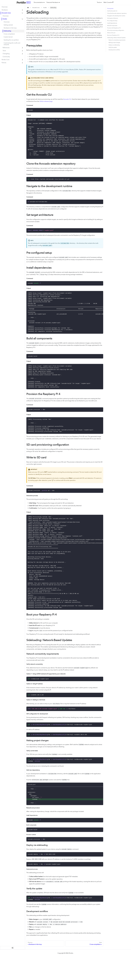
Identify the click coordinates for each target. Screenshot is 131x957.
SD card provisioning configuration (115, 30)
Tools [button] (98, 2)
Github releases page (46, 101)
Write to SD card (111, 32)
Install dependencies (112, 23)
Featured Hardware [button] (52, 2)
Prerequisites (110, 8)
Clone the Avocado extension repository (117, 13)
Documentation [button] (38, 2)
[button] (12, 10)
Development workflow (114, 49)
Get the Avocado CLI (112, 11)
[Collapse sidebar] (12, 947)
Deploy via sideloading (114, 45)
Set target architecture (112, 18)
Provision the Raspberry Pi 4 (114, 28)
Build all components (112, 25)
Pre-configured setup (112, 20)
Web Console (108, 2)
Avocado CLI (67, 99)
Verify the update (113, 47)
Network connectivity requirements (117, 40)
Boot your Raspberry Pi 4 (113, 35)
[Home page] (28, 7)
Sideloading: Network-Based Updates (116, 37)
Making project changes (114, 42)
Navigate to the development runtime (116, 15)
